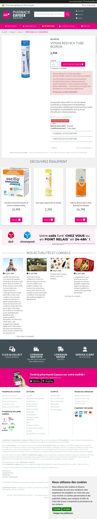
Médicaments (11, 26)
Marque (12, 32)
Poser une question (9, 402)
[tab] (71, 133)
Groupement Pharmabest (11, 399)
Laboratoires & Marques (35, 399)
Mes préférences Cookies (35, 434)
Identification (55, 396)
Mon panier (54, 404)
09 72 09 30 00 (85, 351)
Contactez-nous (8, 404)
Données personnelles (35, 428)
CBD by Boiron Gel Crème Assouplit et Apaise (80, 204)
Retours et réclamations (11, 407)
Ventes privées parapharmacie (31, 405)
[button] (55, 64)
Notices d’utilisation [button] (64, 139)
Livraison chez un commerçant (81, 403)
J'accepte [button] (57, 509)
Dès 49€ (36, 354)
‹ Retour (53, 148)
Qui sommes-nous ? (10, 396)
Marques (85, 26)
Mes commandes (57, 402)
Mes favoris (54, 407)
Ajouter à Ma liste (58, 68)
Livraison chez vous (82, 399)
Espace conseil (32, 409)
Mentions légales (32, 426)
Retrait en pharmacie (82, 396)
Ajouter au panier (73, 64)
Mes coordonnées (57, 399)
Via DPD (60, 353)
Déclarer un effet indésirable (66, 92)
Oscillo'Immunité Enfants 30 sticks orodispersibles (16, 204)
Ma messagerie (56, 410)
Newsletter (30, 412)
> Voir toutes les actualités (25, 336)
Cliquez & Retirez (12, 351)
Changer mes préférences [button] (63, 513)
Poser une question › (84, 148)
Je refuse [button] (66, 509)
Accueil (4, 32)
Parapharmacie (30, 26)
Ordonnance (31, 415)
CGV (27, 423)
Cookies (29, 431)
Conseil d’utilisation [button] (64, 133)
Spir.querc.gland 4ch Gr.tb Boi (48, 203)
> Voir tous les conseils (72, 296)
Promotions (48, 26)
